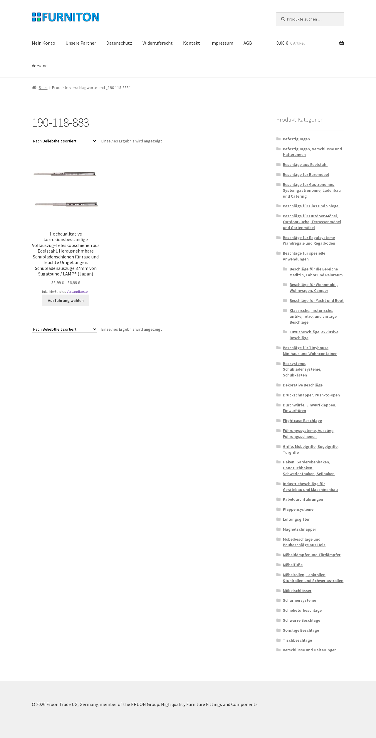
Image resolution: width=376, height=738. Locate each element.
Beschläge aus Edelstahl (305, 164)
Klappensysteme (298, 509)
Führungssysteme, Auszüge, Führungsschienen (309, 433)
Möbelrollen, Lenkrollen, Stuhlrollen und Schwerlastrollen (313, 577)
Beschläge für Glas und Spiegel (311, 206)
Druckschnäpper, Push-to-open (311, 395)
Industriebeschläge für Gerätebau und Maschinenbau (310, 486)
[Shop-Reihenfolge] (64, 141)
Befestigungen (296, 139)
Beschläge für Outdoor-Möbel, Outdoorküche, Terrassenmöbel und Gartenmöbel (312, 221)
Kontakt (191, 43)
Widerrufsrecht (157, 43)
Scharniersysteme (299, 600)
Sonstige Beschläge (301, 630)
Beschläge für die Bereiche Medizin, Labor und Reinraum (316, 272)
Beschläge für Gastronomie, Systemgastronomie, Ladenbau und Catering (312, 190)
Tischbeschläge (297, 640)
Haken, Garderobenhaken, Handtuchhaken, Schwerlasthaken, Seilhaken (309, 467)
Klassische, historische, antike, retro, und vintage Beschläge (313, 316)
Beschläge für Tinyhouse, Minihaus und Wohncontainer (310, 350)
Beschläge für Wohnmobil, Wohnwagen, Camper (314, 287)
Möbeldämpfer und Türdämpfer (311, 554)
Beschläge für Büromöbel (306, 174)
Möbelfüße (293, 564)
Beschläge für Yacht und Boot (317, 300)
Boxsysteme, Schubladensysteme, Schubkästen (302, 369)
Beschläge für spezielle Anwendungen (304, 256)
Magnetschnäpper (299, 529)
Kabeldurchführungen (303, 499)
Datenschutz (119, 43)
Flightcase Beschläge (302, 420)
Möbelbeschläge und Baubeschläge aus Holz (304, 542)
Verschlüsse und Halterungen (310, 650)
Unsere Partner (81, 43)
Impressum (221, 43)
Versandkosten (78, 291)
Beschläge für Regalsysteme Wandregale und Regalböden (309, 240)
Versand (40, 65)
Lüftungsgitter (296, 519)
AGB (248, 43)
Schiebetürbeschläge (302, 610)
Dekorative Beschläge (303, 385)
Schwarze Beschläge (301, 620)
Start (43, 87)
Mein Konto (43, 43)
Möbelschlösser (297, 590)
